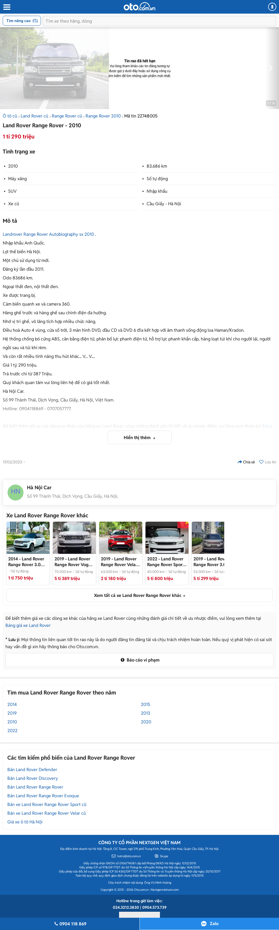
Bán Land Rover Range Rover (35, 787)
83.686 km (157, 166)
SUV (12, 191)
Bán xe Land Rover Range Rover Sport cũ (46, 804)
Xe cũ (13, 204)
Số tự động (157, 179)
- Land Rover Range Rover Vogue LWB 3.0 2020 (73, 561)
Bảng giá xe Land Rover (28, 625)
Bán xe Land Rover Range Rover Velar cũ (46, 813)
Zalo (214, 923)
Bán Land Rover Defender (32, 769)
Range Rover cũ (67, 116)
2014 (12, 704)
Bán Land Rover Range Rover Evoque (43, 796)
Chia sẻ (246, 462)
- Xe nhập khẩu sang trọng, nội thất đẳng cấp (121, 561)
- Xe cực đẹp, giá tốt (167, 561)
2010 (13, 166)
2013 (145, 713)
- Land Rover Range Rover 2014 (26, 561)
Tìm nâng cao (22, 20)
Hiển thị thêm (138, 437)
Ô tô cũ (10, 116)
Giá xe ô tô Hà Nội (25, 822)
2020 (146, 722)
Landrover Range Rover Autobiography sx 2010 (48, 234)
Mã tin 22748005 (140, 116)
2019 (12, 713)
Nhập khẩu (157, 191)
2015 (145, 704)
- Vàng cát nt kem (213, 561)
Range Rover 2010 (103, 116)
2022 (12, 730)
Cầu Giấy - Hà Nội (164, 204)
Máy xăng (17, 179)
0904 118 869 (69, 924)
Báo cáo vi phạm (139, 660)
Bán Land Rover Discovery (32, 778)
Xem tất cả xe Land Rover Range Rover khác (137, 595)
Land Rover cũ (34, 116)
